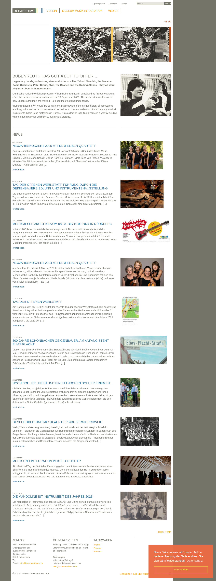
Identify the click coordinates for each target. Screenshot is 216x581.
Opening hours (99, 4)
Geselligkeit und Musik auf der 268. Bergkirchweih (57, 422)
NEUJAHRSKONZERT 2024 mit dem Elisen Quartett (54, 263)
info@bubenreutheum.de (31, 563)
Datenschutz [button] (195, 560)
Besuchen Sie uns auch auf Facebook (145, 573)
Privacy (97, 548)
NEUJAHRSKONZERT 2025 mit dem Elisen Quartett (54, 146)
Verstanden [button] (181, 569)
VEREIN (52, 10)
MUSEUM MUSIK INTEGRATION (82, 10)
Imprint (96, 544)
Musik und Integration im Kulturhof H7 (46, 461)
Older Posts (164, 532)
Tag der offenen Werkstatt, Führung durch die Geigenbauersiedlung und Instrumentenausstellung (60, 186)
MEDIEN (113, 10)
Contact (124, 4)
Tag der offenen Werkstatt (37, 301)
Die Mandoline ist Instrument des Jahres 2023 (52, 496)
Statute (97, 551)
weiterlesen (18, 169)
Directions (113, 4)
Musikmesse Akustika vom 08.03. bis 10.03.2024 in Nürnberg (62, 224)
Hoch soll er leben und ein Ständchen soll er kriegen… (62, 383)
